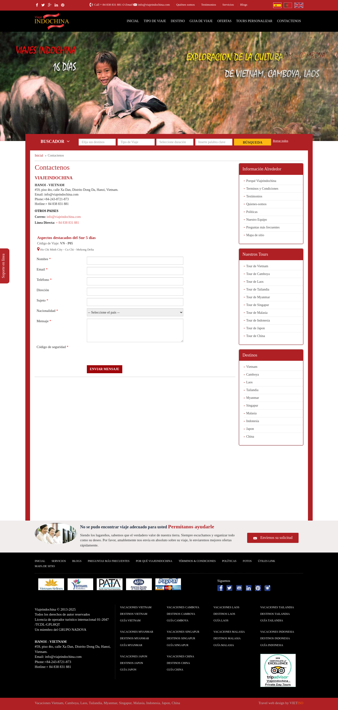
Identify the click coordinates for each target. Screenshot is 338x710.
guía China (175, 669)
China (250, 436)
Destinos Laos (224, 614)
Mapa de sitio (255, 235)
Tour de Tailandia (257, 289)
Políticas (251, 212)
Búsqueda (252, 142)
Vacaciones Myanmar (136, 631)
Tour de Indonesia (258, 320)
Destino (178, 21)
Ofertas (224, 21)
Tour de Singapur (257, 305)
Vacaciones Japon (133, 656)
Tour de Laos (255, 281)
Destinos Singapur (181, 638)
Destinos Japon (131, 663)
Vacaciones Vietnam (135, 607)
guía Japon (128, 669)
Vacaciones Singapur (183, 631)
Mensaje (44, 321)
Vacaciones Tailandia (277, 607)
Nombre (44, 259)
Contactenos (289, 21)
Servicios (228, 4)
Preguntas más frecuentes (263, 227)
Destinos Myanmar (134, 638)
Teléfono (44, 280)
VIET (296, 703)
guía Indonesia (271, 645)
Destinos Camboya (181, 614)
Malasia (251, 413)
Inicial (133, 21)
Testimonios (208, 4)
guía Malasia (224, 645)
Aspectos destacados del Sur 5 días (66, 237)
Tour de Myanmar (258, 297)
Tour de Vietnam (257, 266)
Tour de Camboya (258, 274)
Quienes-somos (256, 204)
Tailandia (252, 390)
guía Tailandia (271, 620)
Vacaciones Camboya (183, 607)
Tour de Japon (255, 328)
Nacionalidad (47, 311)
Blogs (243, 4)
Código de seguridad (52, 347)
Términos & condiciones (197, 561)
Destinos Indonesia (275, 638)
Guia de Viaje (201, 21)
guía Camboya (177, 620)
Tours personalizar (254, 21)
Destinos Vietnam (133, 614)
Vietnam (251, 367)
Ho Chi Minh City (51, 249)
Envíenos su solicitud (276, 538)
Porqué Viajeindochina (261, 181)
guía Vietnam (130, 620)
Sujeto (42, 300)
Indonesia (252, 421)
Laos (249, 382)
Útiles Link (266, 561)
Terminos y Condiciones (262, 188)
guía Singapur (177, 645)
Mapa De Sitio (45, 566)
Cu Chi (69, 249)
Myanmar (252, 398)
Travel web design (271, 703)
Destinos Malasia (227, 638)
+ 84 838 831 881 (111, 4)
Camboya (252, 374)
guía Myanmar (131, 645)
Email (42, 269)
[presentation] (122, 354)
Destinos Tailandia (275, 614)
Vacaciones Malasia (229, 631)
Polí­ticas (229, 561)
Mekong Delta (85, 249)
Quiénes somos (185, 4)
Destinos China (178, 663)
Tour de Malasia (257, 312)
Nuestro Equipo (256, 219)
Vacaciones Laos (226, 607)
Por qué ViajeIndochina (154, 561)
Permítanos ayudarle (191, 527)
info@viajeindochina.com (154, 4)
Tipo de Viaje (155, 21)
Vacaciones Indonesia (277, 631)
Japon (250, 429)
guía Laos (221, 620)
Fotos (247, 561)
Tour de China (255, 336)
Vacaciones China (180, 656)
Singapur (252, 405)
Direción (43, 290)
